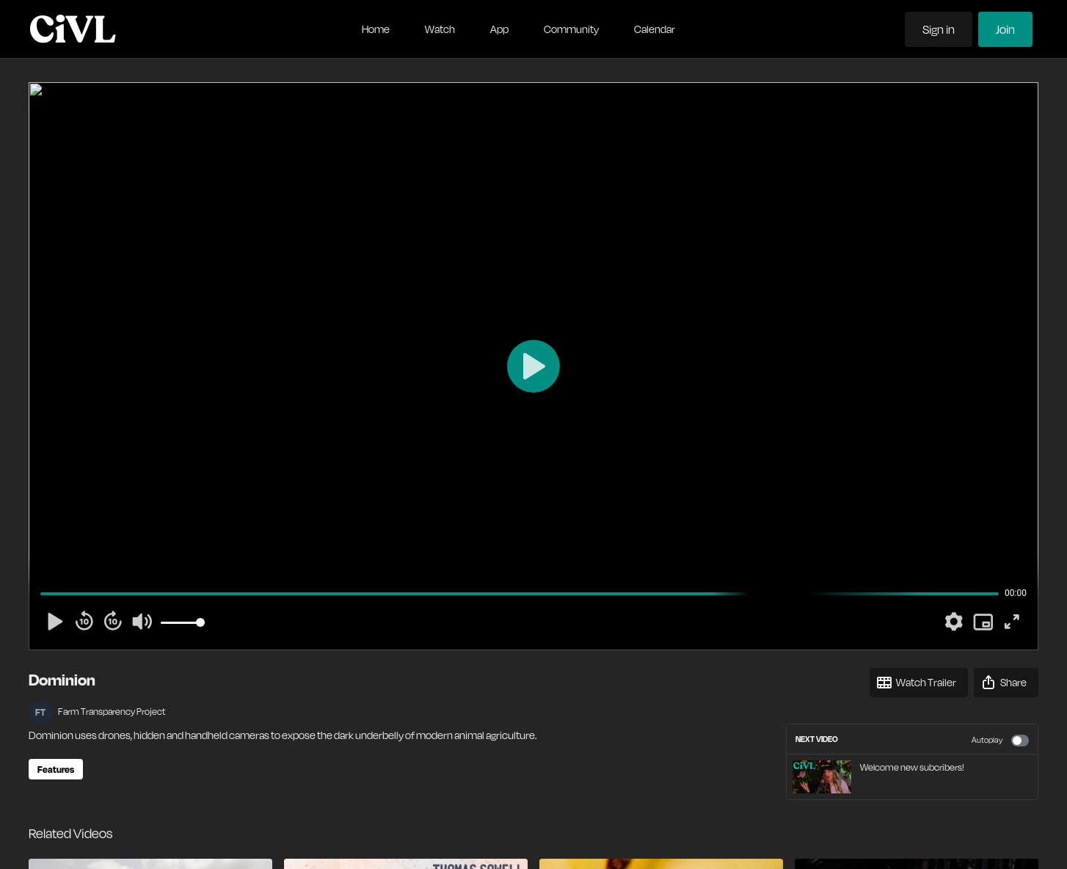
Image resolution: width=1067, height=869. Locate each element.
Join (1005, 29)
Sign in (938, 29)
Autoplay (1000, 740)
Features (55, 769)
